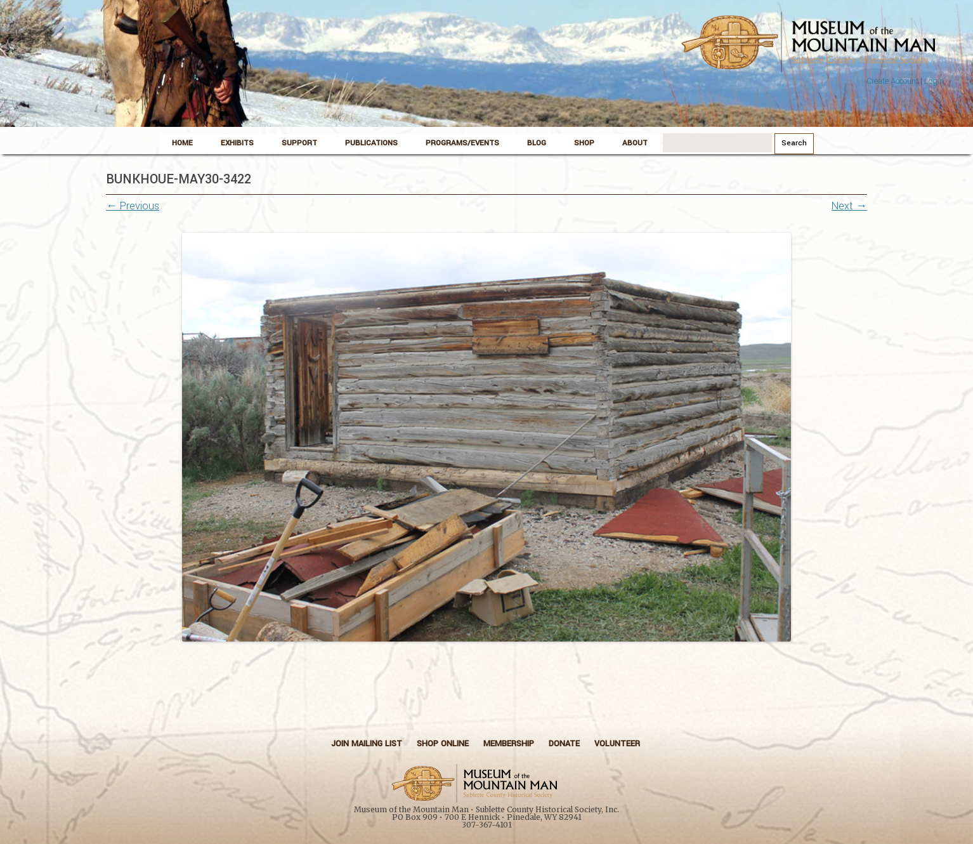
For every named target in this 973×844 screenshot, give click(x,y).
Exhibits (237, 143)
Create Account (892, 81)
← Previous (132, 206)
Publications (371, 143)
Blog (536, 143)
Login (934, 81)
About (635, 143)
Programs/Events (462, 143)
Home (182, 143)
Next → (849, 206)
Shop (584, 143)
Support (299, 143)
